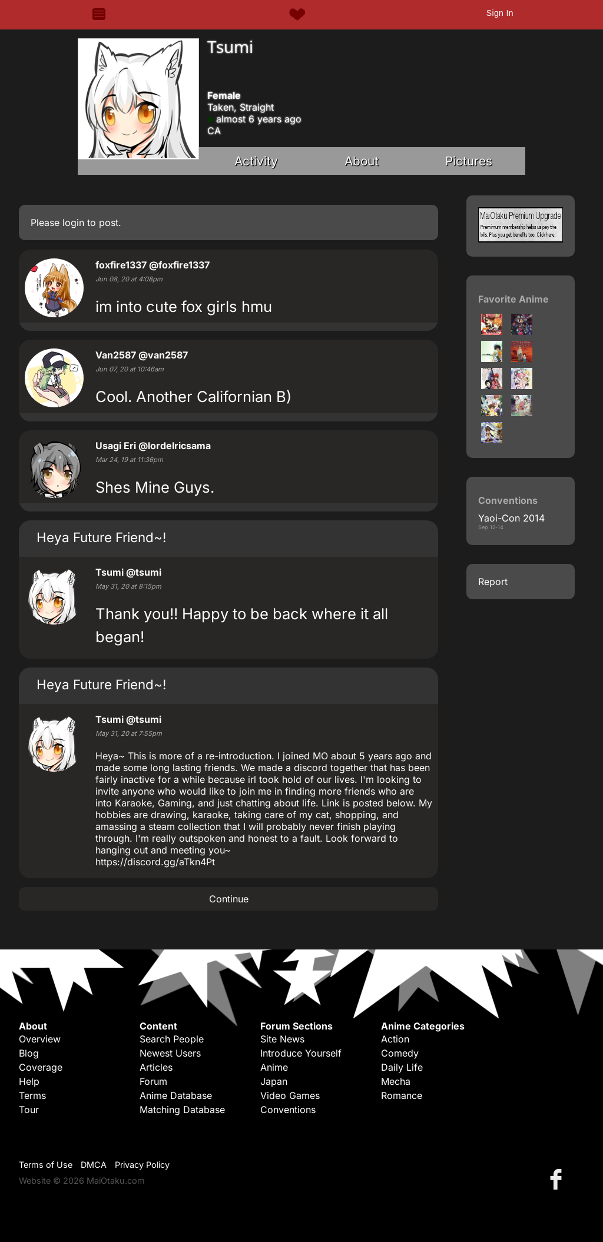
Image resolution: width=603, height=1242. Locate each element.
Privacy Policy (142, 1165)
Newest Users (170, 1053)
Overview (40, 1039)
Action (395, 1039)
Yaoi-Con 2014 (511, 518)
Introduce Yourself (301, 1053)
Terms (32, 1095)
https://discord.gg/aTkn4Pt (155, 862)
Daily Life (402, 1067)
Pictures (468, 161)
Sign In (499, 13)
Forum (153, 1081)
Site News (282, 1039)
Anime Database (176, 1095)
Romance (401, 1095)
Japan (273, 1081)
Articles (156, 1067)
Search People (172, 1039)
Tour (29, 1109)
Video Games (290, 1095)
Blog (29, 1053)
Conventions (288, 1109)
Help (29, 1081)
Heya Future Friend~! (101, 537)
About (361, 161)
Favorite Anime (513, 299)
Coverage (40, 1067)
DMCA (94, 1165)
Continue (229, 899)
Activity (256, 161)
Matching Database (182, 1109)
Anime (274, 1067)
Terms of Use (45, 1165)
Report (493, 581)
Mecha (395, 1081)
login (73, 222)
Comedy (400, 1053)
